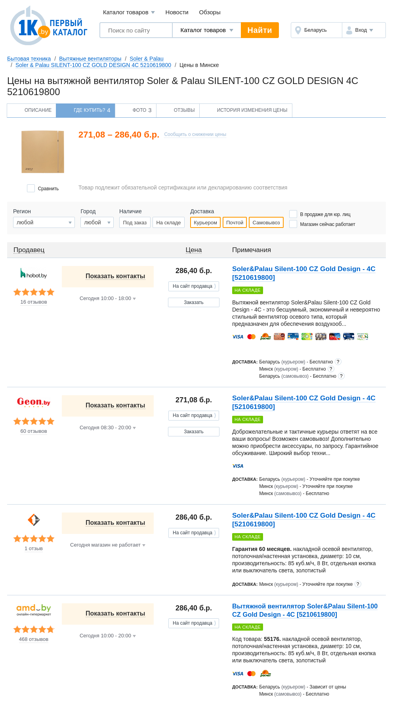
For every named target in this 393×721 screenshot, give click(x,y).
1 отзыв (34, 548)
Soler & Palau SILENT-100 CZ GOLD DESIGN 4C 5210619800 (93, 65)
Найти (260, 30)
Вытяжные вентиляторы (90, 58)
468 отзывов (33, 639)
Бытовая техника (29, 58)
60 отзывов (33, 431)
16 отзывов (33, 302)
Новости (177, 12)
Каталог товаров (129, 12)
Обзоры (210, 12)
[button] (363, 30)
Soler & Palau (147, 58)
